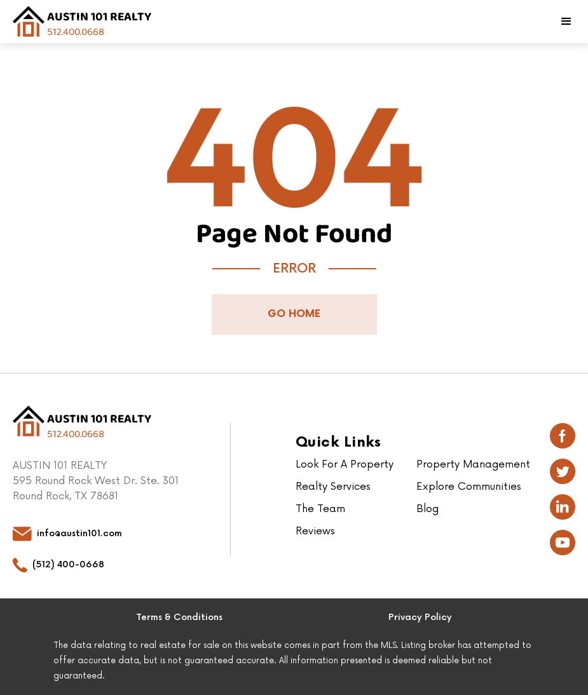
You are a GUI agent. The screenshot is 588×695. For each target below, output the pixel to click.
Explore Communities (468, 486)
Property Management (473, 464)
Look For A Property (344, 464)
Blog (427, 509)
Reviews (315, 531)
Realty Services (333, 486)
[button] (566, 21)
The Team (320, 509)
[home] (82, 21)
